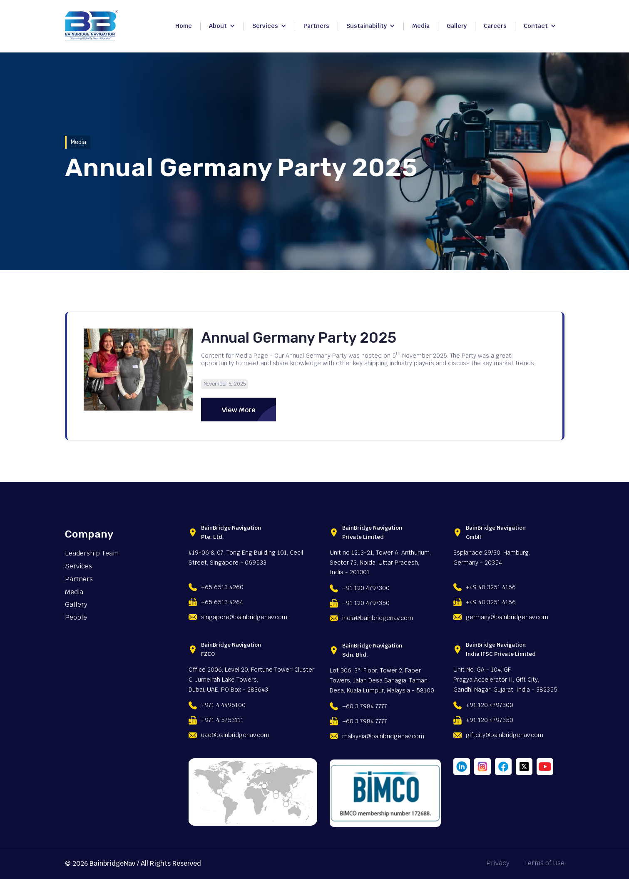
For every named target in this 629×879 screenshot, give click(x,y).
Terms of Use (544, 863)
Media (421, 26)
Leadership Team (92, 553)
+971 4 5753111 (222, 720)
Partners (316, 26)
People (76, 617)
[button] (222, 26)
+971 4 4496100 (223, 705)
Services (78, 566)
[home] (91, 25)
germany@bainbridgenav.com (507, 617)
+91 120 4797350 (366, 603)
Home (183, 26)
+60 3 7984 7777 (364, 706)
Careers (495, 26)
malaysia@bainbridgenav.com (383, 736)
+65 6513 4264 (222, 602)
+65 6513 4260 (222, 587)
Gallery (457, 26)
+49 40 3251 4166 (491, 587)
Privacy (498, 863)
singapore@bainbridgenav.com (244, 617)
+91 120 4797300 (366, 588)
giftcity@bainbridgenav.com (504, 735)
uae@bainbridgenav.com (235, 735)
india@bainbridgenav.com (377, 618)
